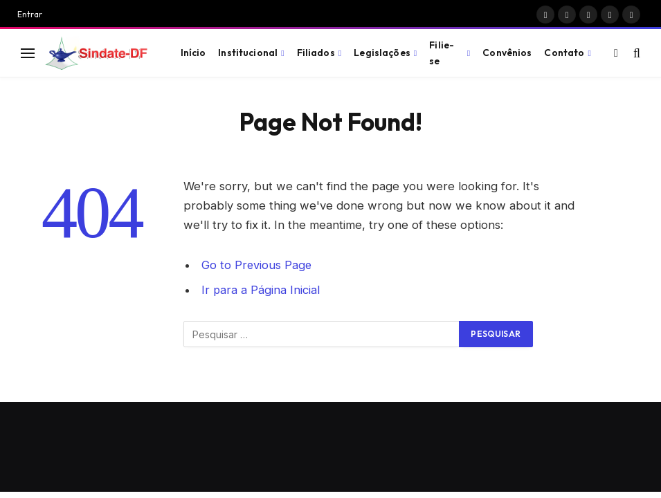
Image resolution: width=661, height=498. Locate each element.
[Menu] (28, 52)
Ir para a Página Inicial (260, 290)
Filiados (316, 52)
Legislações (382, 52)
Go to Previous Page (257, 265)
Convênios (507, 52)
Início (193, 52)
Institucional (248, 52)
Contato (564, 52)
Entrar (29, 14)
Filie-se (441, 52)
